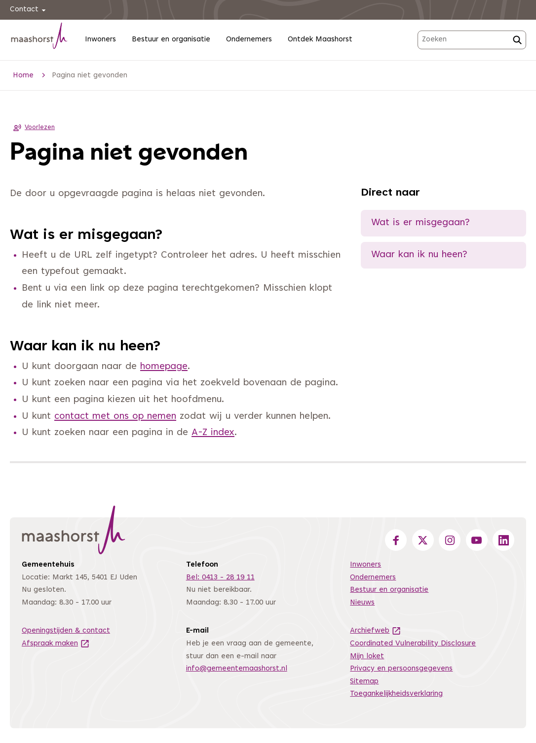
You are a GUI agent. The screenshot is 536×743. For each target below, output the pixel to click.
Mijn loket (367, 656)
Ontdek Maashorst (320, 39)
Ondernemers (249, 39)
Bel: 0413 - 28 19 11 (220, 577)
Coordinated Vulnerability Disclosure (413, 643)
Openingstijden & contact (66, 631)
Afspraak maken (56, 643)
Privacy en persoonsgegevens (401, 669)
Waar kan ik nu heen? (419, 255)
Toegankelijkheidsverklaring (396, 694)
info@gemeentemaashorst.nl (236, 669)
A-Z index (212, 433)
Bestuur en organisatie (171, 39)
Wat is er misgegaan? (420, 223)
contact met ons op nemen (115, 416)
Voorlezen (32, 127)
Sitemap (364, 681)
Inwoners (100, 39)
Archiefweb (375, 631)
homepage (164, 367)
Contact (29, 10)
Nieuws (362, 603)
